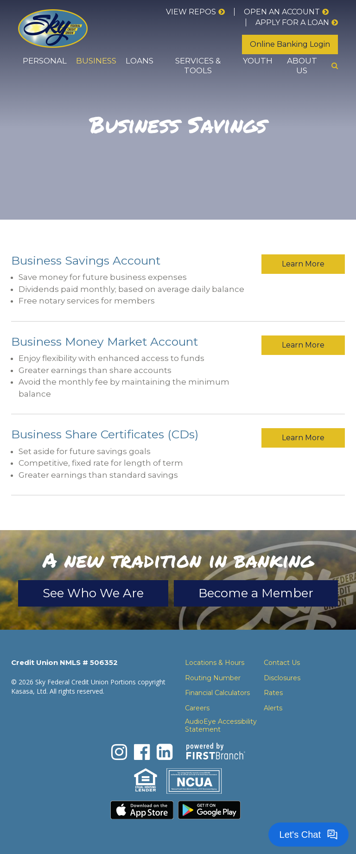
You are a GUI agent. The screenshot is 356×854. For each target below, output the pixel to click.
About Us (302, 65)
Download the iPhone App (141, 810)
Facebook (142, 752)
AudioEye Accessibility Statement (221, 726)
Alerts (273, 708)
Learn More (303, 263)
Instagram (119, 752)
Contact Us (282, 662)
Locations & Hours (214, 662)
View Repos (191, 11)
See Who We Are (93, 593)
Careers (197, 708)
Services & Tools (198, 65)
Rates (273, 693)
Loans (139, 60)
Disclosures (282, 678)
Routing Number (213, 678)
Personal (45, 60)
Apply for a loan (292, 22)
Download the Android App (209, 810)
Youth (258, 60)
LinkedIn (164, 752)
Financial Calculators (217, 693)
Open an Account (282, 11)
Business (96, 60)
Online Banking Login (290, 44)
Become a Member (255, 593)
